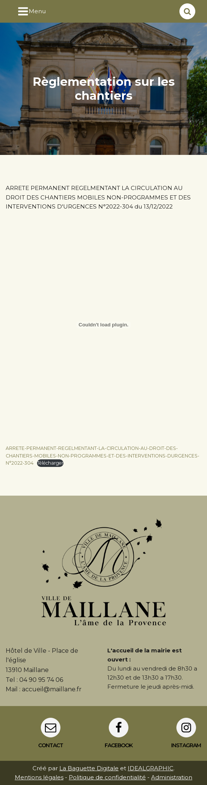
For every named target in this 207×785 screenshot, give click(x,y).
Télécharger (50, 463)
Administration (171, 777)
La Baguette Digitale (89, 768)
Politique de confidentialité (107, 777)
